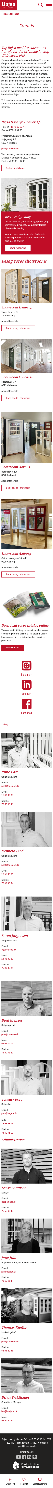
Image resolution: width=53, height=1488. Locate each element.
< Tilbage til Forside (10, 14)
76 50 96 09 (7, 1132)
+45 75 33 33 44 (17, 127)
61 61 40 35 (7, 1350)
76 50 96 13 (7, 1211)
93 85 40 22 (7, 1420)
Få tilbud (24, 1481)
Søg (40, 5)
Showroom (10, 1481)
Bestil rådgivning (40, 1481)
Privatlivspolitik (26, 1452)
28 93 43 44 (7, 1123)
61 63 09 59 (7, 1043)
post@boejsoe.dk (10, 148)
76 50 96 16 (7, 804)
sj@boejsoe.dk (8, 949)
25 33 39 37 (7, 795)
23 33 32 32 (7, 958)
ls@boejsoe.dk (8, 1202)
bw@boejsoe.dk (9, 1411)
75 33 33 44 (7, 883)
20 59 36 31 (7, 874)
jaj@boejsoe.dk (8, 1271)
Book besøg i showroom (18, 328)
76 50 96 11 (7, 1281)
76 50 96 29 (7, 1052)
